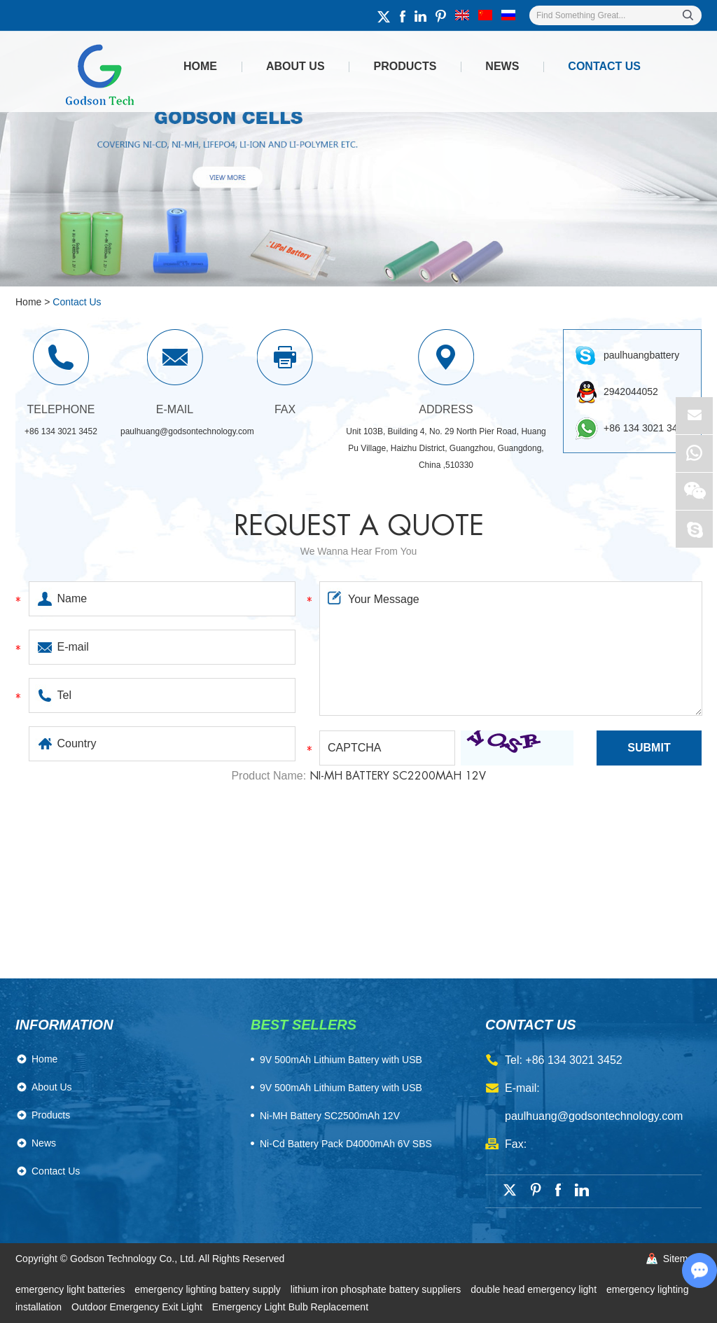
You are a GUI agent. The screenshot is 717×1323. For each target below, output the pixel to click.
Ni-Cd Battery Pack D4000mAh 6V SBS (346, 1143)
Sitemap (681, 1258)
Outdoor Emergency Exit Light (138, 1306)
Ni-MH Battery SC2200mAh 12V (397, 776)
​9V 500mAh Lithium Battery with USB (341, 1059)
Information (64, 1024)
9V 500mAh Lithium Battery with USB (341, 1087)
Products (405, 66)
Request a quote (359, 526)
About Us (295, 66)
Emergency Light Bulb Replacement (290, 1306)
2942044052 (631, 391)
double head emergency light (535, 1289)
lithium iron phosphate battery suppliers (377, 1289)
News (502, 66)
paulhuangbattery (641, 355)
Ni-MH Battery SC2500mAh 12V (330, 1115)
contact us (530, 1024)
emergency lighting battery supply (208, 1289)
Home (200, 66)
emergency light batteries (71, 1289)
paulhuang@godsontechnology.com (187, 431)
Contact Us (604, 66)
